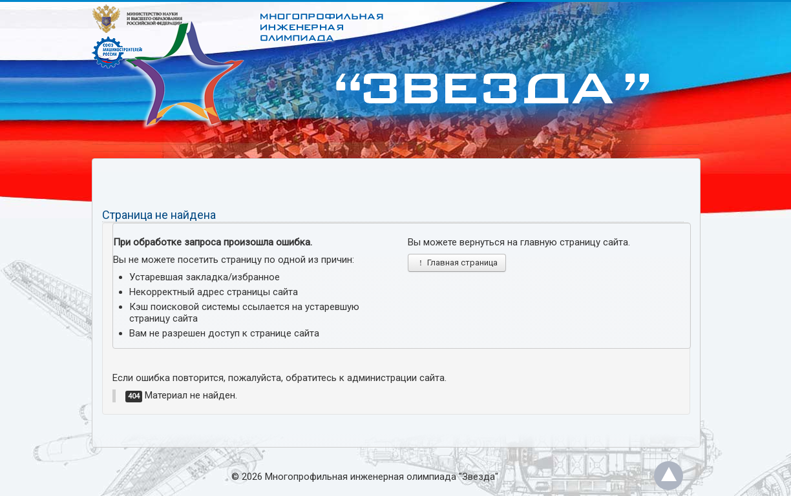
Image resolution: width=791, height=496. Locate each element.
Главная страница (457, 262)
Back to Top (668, 475)
